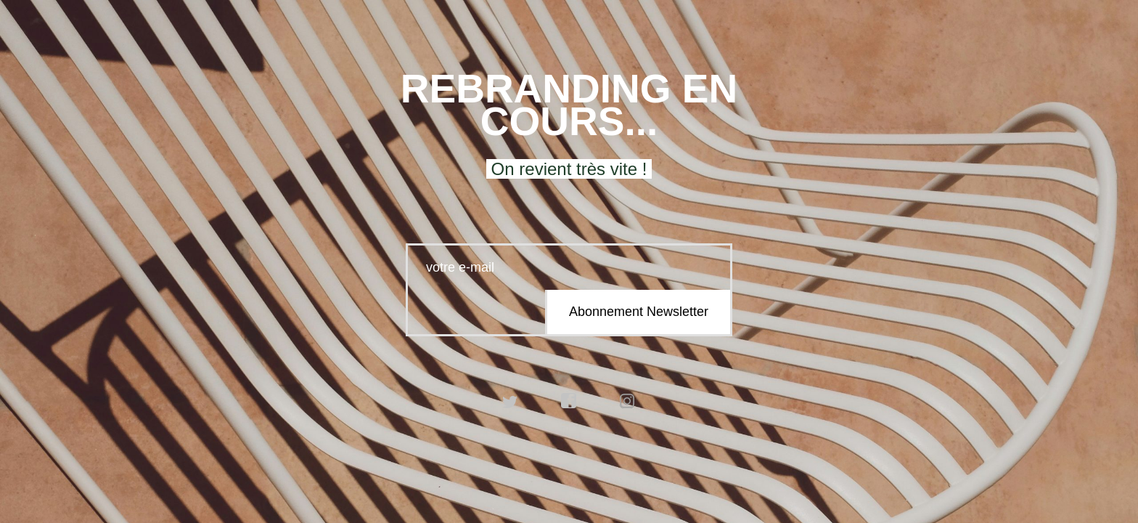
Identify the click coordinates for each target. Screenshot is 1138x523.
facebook (569, 401)
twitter (510, 401)
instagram (628, 401)
